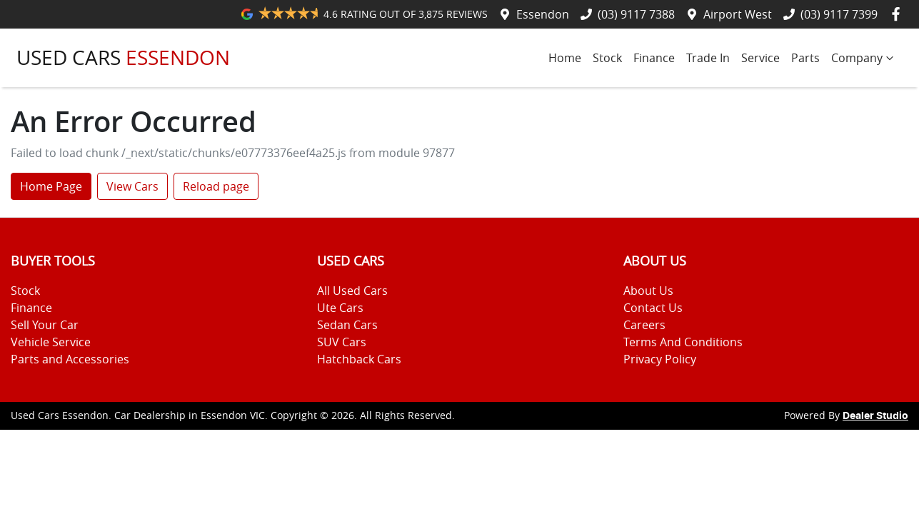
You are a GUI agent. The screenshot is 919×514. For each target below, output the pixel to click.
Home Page (51, 186)
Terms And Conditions (683, 342)
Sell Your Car (45, 325)
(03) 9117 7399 (839, 14)
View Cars (132, 186)
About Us (648, 290)
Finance (654, 58)
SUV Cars (341, 342)
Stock (607, 58)
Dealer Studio (875, 416)
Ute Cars (340, 308)
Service (760, 58)
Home (564, 58)
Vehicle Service (51, 342)
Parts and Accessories (70, 359)
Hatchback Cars (359, 359)
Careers (644, 325)
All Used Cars (352, 290)
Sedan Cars (347, 325)
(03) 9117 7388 (636, 14)
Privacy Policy (659, 359)
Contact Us (653, 308)
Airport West (737, 14)
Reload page (216, 186)
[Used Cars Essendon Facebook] (898, 14)
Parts (805, 58)
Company (864, 58)
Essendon (542, 14)
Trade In (708, 58)
